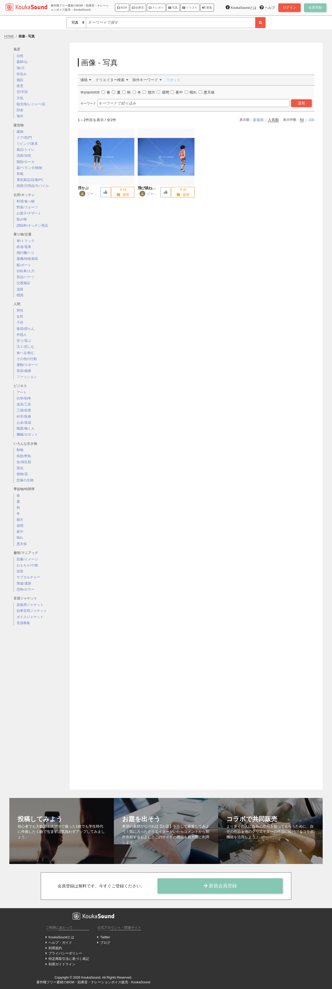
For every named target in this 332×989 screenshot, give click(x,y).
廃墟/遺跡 (24, 583)
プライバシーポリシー (65, 953)
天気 (20, 98)
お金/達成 (24, 422)
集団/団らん (25, 329)
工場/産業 (24, 410)
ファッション (27, 377)
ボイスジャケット (30, 617)
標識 (20, 295)
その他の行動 (27, 359)
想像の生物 (25, 480)
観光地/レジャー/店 (31, 104)
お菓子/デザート (29, 213)
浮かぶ (83, 188)
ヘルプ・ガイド (60, 943)
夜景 (20, 86)
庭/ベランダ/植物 (29, 168)
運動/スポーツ (27, 365)
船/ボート (24, 265)
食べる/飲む (25, 353)
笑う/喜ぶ (24, 341)
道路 (20, 289)
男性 (20, 310)
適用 (301, 103)
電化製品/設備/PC (30, 180)
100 (311, 120)
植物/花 (22, 474)
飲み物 (22, 219)
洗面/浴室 (24, 156)
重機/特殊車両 (27, 259)
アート (22, 392)
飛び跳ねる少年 (149, 188)
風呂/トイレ (25, 150)
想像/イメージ (27, 559)
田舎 (20, 110)
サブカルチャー (28, 577)
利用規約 (55, 948)
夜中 (20, 532)
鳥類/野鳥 (24, 456)
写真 (173, 7)
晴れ (20, 538)
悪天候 (22, 544)
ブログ (105, 943)
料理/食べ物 (25, 201)
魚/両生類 (24, 462)
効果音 (138, 7)
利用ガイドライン (62, 964)
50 (302, 120)
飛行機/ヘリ (25, 253)
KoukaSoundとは (61, 937)
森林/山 (22, 62)
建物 (20, 132)
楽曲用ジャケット (30, 605)
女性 (20, 316)
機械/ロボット (27, 434)
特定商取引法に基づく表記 (69, 959)
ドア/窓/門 (24, 138)
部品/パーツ (25, 277)
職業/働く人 (25, 428)
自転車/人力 (25, 271)
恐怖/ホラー (25, 589)
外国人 (22, 335)
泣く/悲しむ (25, 347)
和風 (20, 174)
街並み (22, 74)
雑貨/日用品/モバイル (33, 186)
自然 (20, 56)
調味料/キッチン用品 (32, 225)
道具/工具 (24, 404)
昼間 (20, 526)
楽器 (20, 571)
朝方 (20, 520)
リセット (173, 80)
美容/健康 (24, 371)
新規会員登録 (220, 885)
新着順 (258, 120)
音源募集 (23, 623)
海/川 (20, 68)
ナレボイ (156, 7)
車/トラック (25, 241)
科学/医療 (24, 416)
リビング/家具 (27, 144)
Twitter (105, 937)
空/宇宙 (22, 92)
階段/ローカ (25, 162)
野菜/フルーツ (27, 207)
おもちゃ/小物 (27, 565)
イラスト (189, 7)
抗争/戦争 (24, 398)
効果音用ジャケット (32, 611)
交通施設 (23, 283)
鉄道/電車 (24, 247)
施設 (20, 80)
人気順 (273, 120)
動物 (20, 450)
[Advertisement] (39, 712)
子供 (20, 322)
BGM (122, 7)
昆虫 (20, 468)
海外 (20, 116)
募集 (207, 7)
